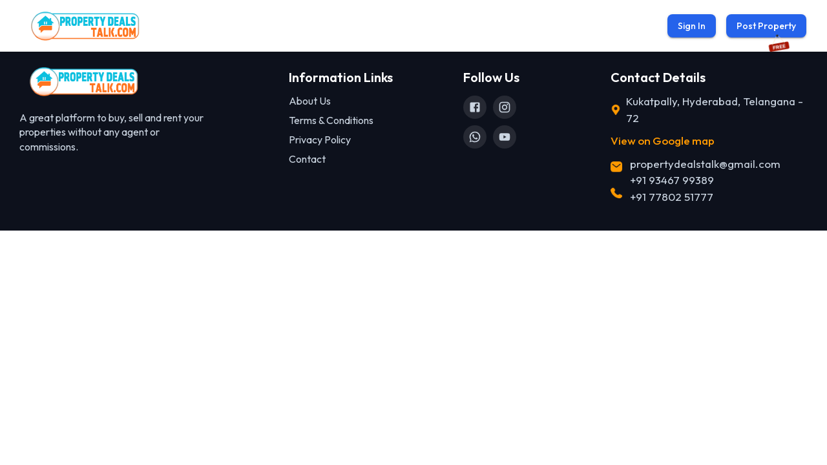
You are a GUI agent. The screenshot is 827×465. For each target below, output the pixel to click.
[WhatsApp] (475, 137)
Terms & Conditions (331, 120)
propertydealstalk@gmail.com (705, 163)
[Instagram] (504, 107)
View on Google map (663, 140)
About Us (310, 100)
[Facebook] (475, 107)
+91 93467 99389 (672, 180)
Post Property (766, 26)
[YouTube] (504, 137)
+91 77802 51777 (671, 196)
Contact (307, 158)
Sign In (692, 26)
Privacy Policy (320, 139)
